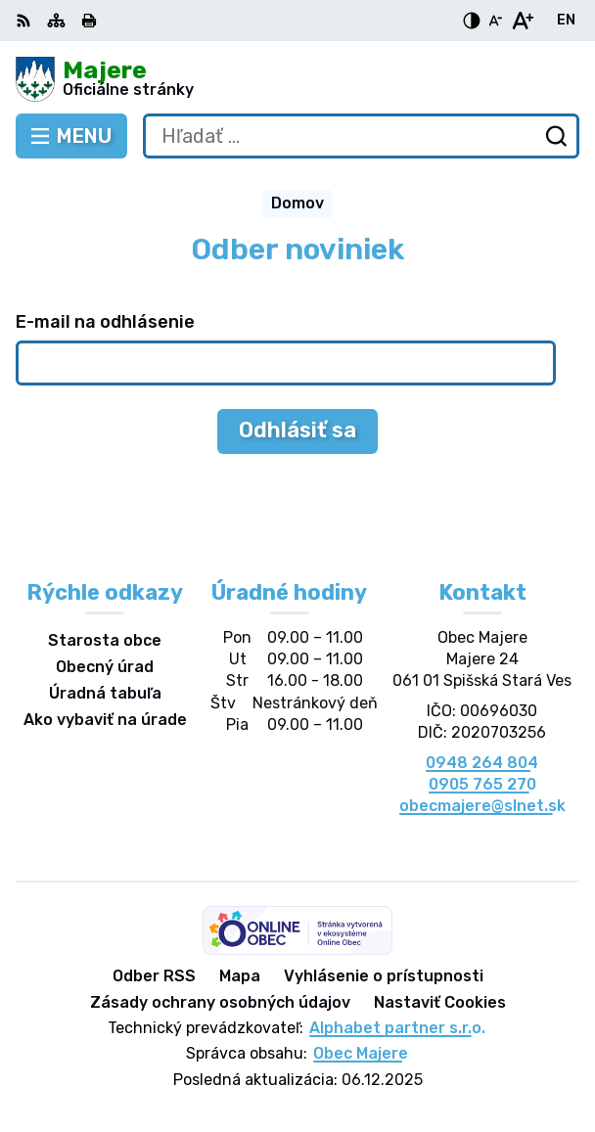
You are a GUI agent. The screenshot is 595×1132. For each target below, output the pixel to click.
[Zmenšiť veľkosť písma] (495, 20)
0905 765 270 (482, 784)
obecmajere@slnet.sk (482, 805)
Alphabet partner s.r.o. (397, 1028)
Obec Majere (360, 1053)
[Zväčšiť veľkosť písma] (522, 20)
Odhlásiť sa (297, 430)
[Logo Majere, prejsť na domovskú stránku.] (297, 79)
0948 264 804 (482, 762)
